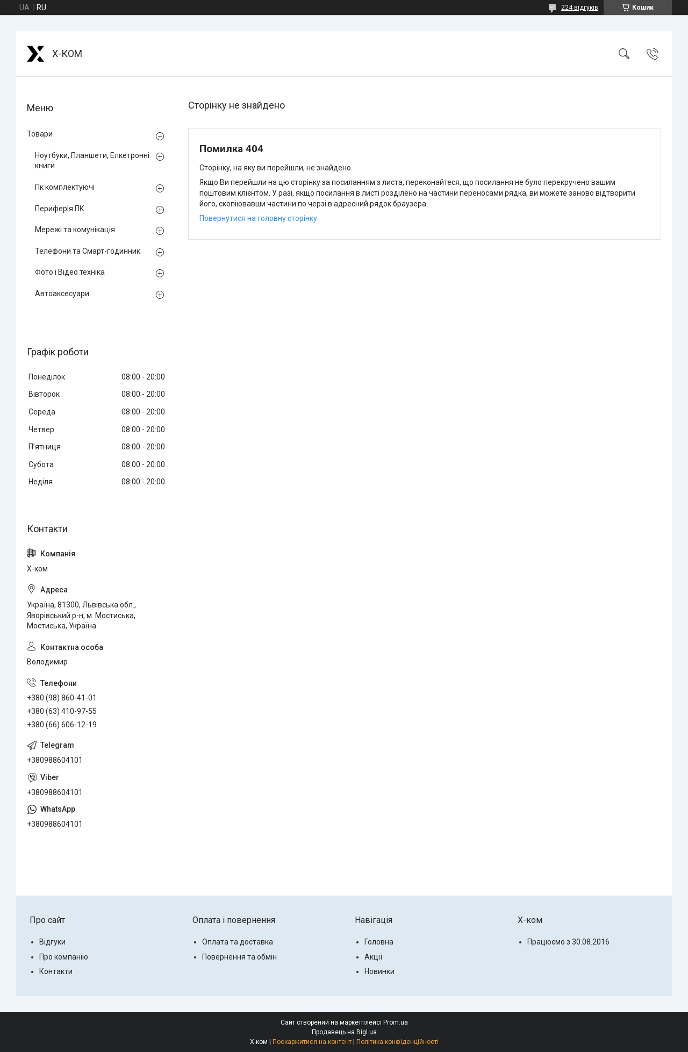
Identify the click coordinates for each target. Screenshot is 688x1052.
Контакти (56, 971)
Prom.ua (395, 1022)
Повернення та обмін (239, 957)
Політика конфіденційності (397, 1042)
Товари (40, 134)
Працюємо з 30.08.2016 (568, 942)
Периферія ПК (59, 208)
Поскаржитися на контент (312, 1042)
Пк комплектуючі (65, 187)
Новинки (379, 971)
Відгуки (52, 942)
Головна (378, 942)
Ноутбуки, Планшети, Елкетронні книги (92, 160)
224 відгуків (579, 7)
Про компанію (63, 957)
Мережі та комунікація (75, 229)
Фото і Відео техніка (70, 272)
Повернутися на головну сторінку (258, 218)
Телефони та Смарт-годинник (87, 251)
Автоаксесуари (62, 293)
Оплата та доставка (237, 942)
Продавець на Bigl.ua (344, 1032)
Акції (373, 957)
